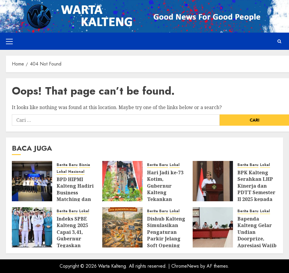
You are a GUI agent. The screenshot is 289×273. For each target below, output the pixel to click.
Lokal (62, 171)
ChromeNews (185, 266)
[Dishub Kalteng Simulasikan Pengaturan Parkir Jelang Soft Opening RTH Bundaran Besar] (122, 227)
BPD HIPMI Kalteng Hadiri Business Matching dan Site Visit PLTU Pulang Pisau (75, 196)
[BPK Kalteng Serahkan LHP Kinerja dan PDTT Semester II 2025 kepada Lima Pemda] (213, 181)
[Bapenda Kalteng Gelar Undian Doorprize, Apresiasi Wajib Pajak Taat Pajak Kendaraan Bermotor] (213, 227)
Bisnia (84, 164)
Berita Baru (67, 164)
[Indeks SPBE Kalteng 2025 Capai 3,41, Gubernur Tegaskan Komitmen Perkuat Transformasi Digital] (32, 227)
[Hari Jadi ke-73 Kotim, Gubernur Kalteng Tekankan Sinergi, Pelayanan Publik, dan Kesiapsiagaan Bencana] (122, 181)
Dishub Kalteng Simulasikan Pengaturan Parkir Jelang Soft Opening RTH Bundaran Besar (166, 238)
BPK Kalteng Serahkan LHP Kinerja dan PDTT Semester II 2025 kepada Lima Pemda (256, 189)
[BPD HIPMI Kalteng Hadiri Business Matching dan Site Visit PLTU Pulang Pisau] (32, 181)
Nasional (76, 171)
